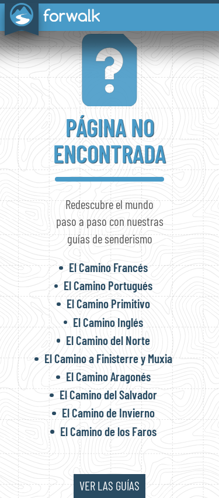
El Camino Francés (108, 267)
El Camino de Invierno (108, 412)
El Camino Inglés (108, 322)
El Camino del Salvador (108, 394)
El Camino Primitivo (108, 303)
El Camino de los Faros (108, 431)
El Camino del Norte (108, 340)
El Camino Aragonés (108, 376)
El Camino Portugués (108, 285)
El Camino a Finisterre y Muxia (108, 358)
